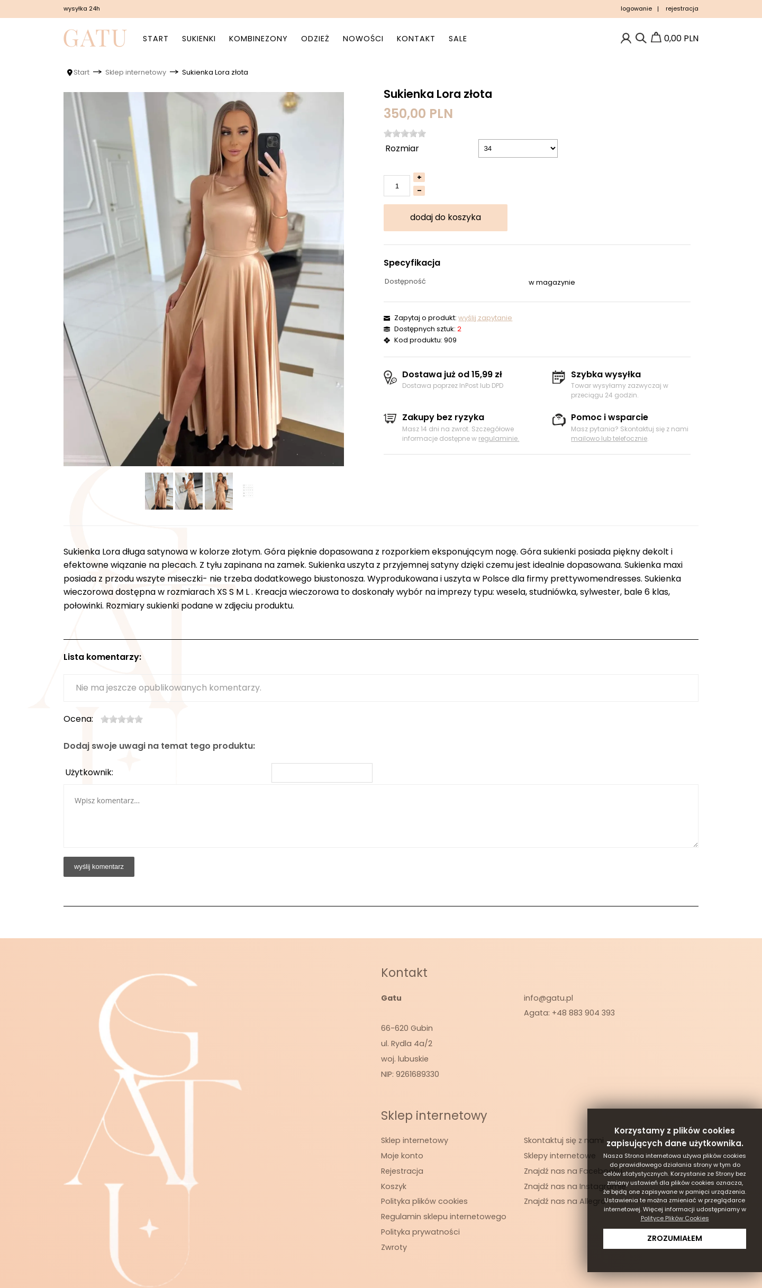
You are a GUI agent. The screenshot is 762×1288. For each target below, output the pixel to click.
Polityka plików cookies (424, 1201)
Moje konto (402, 1155)
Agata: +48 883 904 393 (569, 1013)
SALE (458, 38)
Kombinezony (258, 38)
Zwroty (394, 1247)
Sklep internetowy (414, 1140)
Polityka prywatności (420, 1232)
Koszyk (393, 1186)
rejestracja (682, 8)
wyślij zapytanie (485, 318)
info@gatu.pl (548, 998)
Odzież (315, 38)
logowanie (636, 8)
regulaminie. (498, 438)
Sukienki (199, 38)
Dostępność (405, 281)
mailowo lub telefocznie (609, 438)
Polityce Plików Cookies (675, 1218)
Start (156, 38)
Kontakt (416, 38)
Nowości (363, 38)
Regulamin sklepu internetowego (443, 1216)
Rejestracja (402, 1171)
